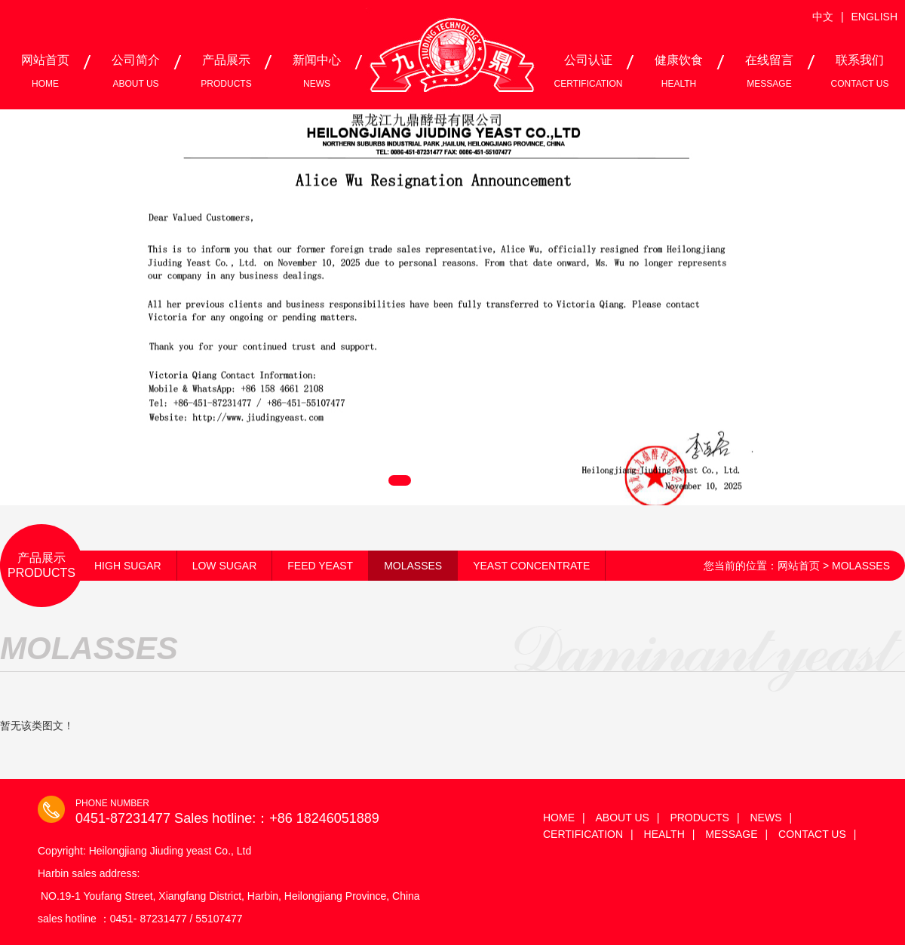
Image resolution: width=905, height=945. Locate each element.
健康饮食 (679, 71)
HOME (559, 818)
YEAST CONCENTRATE (531, 566)
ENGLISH (874, 17)
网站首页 (45, 71)
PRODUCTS (699, 818)
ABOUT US (622, 818)
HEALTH (664, 834)
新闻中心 (317, 71)
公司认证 (588, 71)
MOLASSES (413, 566)
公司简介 (136, 71)
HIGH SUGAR (127, 566)
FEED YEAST (320, 566)
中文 (822, 17)
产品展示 (226, 71)
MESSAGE (731, 834)
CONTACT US (812, 834)
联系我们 (860, 71)
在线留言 (769, 71)
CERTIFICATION (583, 834)
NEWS (765, 818)
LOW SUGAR (224, 566)
